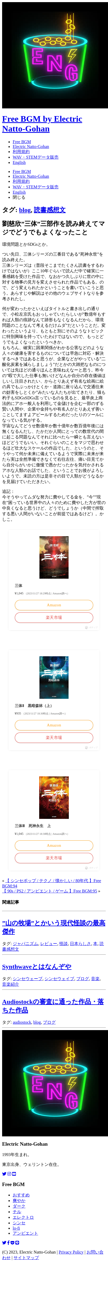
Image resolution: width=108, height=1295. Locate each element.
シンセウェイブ (59, 978)
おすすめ (21, 1195)
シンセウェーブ (27, 978)
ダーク (19, 1206)
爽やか (19, 1200)
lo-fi (16, 1228)
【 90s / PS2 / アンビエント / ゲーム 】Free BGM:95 (49, 891)
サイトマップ (26, 1257)
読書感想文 (50, 209)
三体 (18, 586)
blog (25, 209)
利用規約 (21, 151)
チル (17, 1211)
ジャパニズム (25, 943)
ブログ (82, 978)
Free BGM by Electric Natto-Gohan (42, 123)
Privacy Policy (71, 1252)
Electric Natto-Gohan (31, 146)
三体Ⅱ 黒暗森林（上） (34, 706)
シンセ (19, 1223)
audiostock (22, 1022)
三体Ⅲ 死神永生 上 (33, 826)
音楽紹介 (10, 984)
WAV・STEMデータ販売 (35, 157)
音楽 (95, 978)
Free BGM (22, 141)
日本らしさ (80, 943)
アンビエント (25, 1233)
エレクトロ (23, 1217)
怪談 (63, 943)
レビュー (48, 943)
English (19, 162)
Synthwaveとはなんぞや (36, 966)
